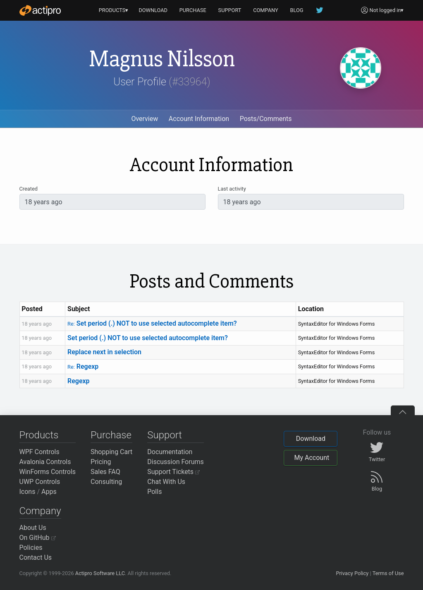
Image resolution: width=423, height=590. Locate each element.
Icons (27, 492)
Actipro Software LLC (100, 573)
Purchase (111, 435)
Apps (49, 492)
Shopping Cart (111, 452)
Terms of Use (388, 573)
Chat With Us (166, 482)
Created (28, 189)
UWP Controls (39, 482)
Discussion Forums (175, 462)
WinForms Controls (47, 472)
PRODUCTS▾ (114, 10)
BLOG (297, 10)
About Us (32, 528)
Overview (144, 119)
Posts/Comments (266, 119)
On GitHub (37, 538)
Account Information (199, 119)
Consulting (106, 482)
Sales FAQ (105, 472)
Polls (154, 492)
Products (39, 435)
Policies (31, 547)
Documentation (169, 452)
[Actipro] (40, 10)
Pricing (101, 462)
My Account (311, 458)
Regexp (82, 366)
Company (40, 511)
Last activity (232, 189)
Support (164, 435)
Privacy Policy (352, 573)
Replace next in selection (104, 352)
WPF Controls (39, 452)
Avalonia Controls (45, 462)
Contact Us (35, 557)
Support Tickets (173, 472)
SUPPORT (229, 10)
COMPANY (265, 10)
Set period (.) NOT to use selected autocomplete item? (152, 323)
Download (310, 438)
